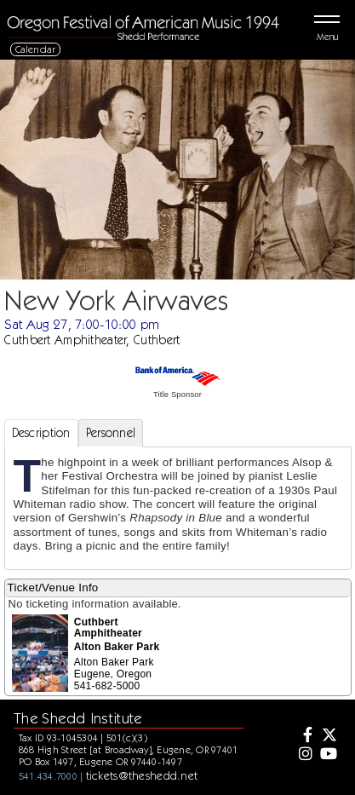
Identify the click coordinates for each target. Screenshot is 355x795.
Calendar (35, 49)
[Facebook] (304, 736)
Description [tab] (41, 433)
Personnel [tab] (111, 433)
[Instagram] (304, 755)
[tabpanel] (178, 508)
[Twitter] (327, 736)
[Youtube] (327, 755)
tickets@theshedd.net (142, 775)
